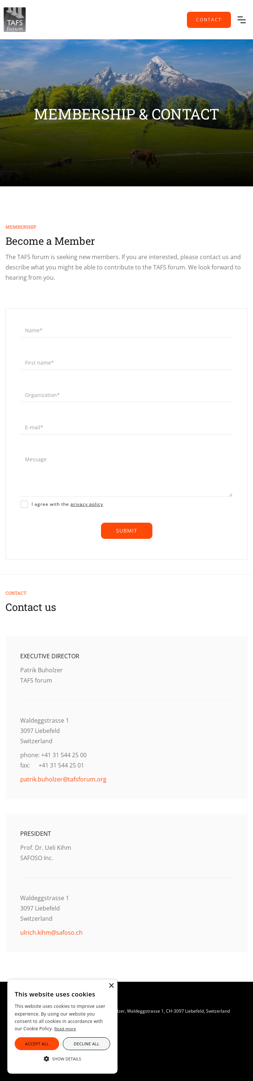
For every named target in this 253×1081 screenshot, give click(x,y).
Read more (65, 1028)
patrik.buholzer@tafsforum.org (63, 779)
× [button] (111, 986)
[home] (15, 19)
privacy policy (87, 504)
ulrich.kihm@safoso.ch (51, 932)
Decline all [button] (87, 1043)
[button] (242, 20)
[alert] (62, 1027)
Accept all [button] (37, 1043)
